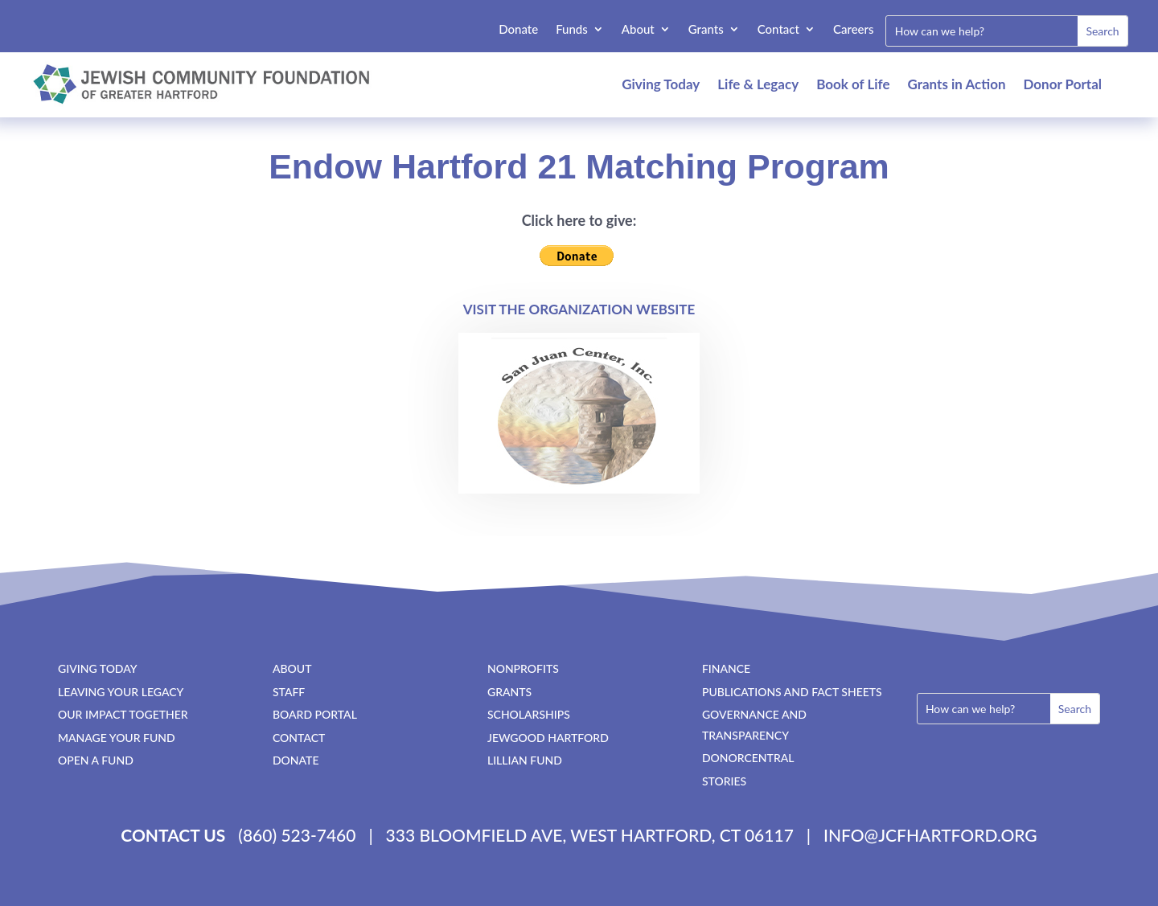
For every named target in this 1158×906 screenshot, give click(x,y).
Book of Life (852, 84)
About (638, 29)
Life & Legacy (758, 84)
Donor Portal (1063, 84)
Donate (518, 29)
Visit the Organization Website (579, 309)
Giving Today (661, 84)
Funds (572, 29)
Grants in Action (957, 84)
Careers (853, 29)
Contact (778, 29)
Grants (706, 29)
